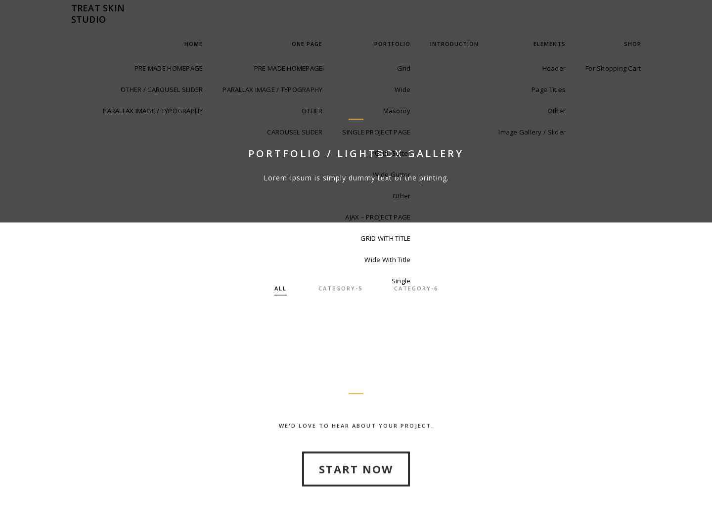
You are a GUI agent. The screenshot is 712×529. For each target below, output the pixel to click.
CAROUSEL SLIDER (294, 132)
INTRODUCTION (454, 43)
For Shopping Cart (613, 68)
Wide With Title (387, 259)
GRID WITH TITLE (385, 238)
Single (401, 280)
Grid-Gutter (392, 153)
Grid (403, 68)
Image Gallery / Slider (532, 132)
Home (193, 43)
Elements (550, 43)
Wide (402, 89)
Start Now (356, 494)
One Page (307, 43)
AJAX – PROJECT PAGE (377, 217)
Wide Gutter (391, 174)
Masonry (397, 110)
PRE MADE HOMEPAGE (168, 68)
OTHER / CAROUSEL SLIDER (162, 89)
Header (554, 68)
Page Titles (549, 89)
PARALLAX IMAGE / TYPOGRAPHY (153, 110)
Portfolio (392, 43)
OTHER (312, 110)
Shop (632, 43)
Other (401, 195)
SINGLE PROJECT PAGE (376, 132)
